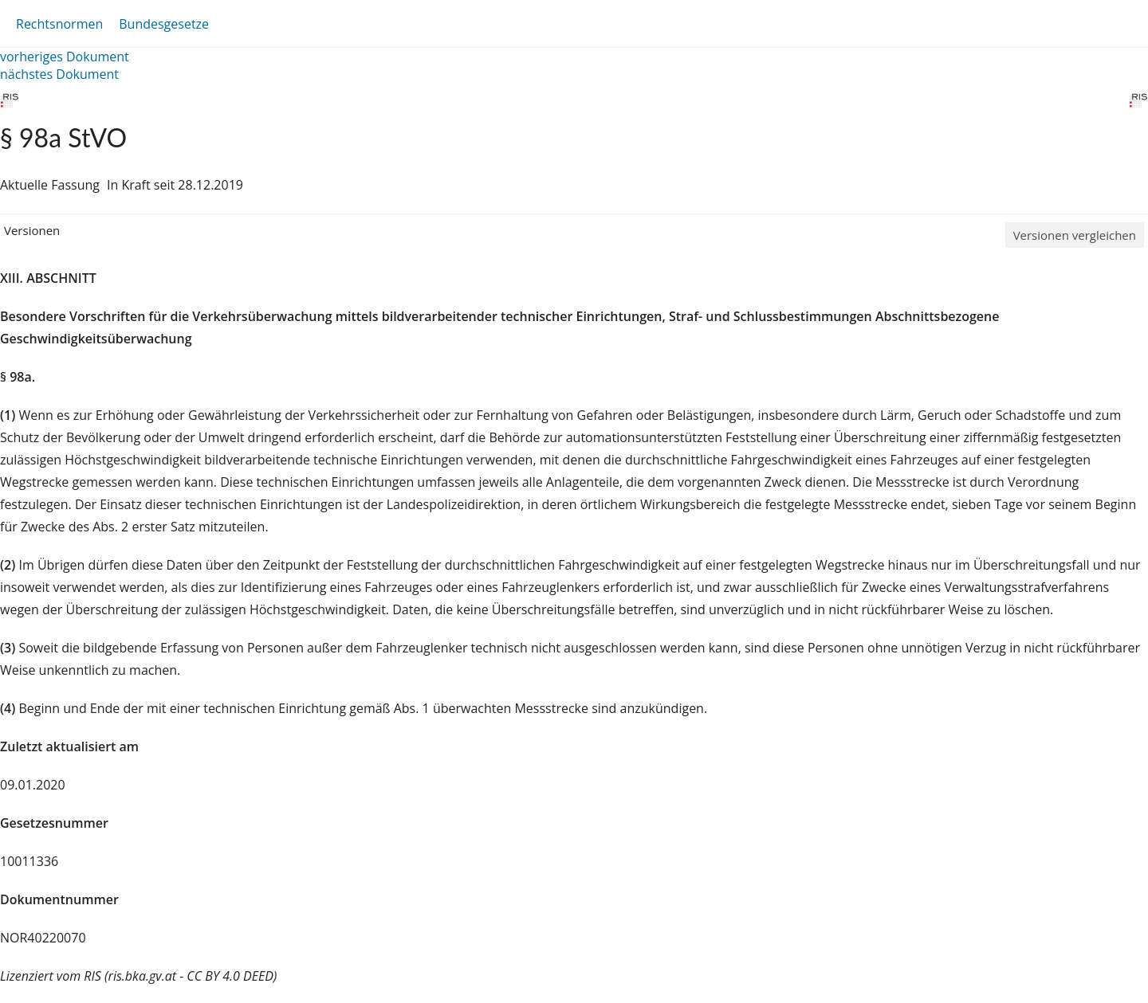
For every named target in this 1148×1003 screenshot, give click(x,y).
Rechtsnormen (59, 24)
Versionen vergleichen (1074, 235)
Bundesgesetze (164, 24)
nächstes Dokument (59, 74)
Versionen (32, 230)
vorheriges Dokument (64, 56)
